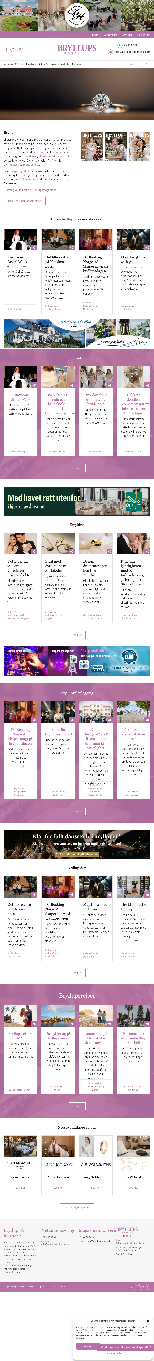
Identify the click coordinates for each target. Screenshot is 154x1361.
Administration (34, 1287)
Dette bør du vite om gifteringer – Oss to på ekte (18, 568)
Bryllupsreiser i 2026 (20, 1035)
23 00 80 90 (131, 45)
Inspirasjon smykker (16, 615)
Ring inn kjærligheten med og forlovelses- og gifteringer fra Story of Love (132, 572)
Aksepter (88, 1346)
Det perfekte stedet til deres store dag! (133, 734)
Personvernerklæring (113, 1353)
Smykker (25, 619)
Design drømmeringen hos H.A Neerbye (95, 568)
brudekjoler (30, 156)
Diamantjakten (30, 179)
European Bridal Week (17, 259)
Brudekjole (19, 309)
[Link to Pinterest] (20, 49)
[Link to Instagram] (13, 49)
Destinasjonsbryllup (95, 1087)
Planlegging (88, 309)
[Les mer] (77, 468)
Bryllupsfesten (52, 306)
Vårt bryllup (133, 1090)
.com (114, 1241)
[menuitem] (95, 34)
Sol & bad (64, 1087)
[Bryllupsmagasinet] (77, 49)
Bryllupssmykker (53, 615)
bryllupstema (127, 309)
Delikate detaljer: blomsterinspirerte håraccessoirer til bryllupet (136, 404)
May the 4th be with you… (133, 259)
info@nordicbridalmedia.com (132, 52)
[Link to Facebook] (6, 49)
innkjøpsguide (18, 171)
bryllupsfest (11, 164)
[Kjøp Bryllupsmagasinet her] (25, 201)
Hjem (95, 34)
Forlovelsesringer (129, 615)
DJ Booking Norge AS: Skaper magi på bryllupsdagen (95, 264)
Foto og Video (57, 792)
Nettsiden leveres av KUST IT (53, 1287)
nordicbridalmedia (102, 1241)
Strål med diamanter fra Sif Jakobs (56, 566)
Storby (57, 1090)
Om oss (127, 34)
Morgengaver (13, 619)
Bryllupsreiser (15, 1090)
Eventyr (26, 1090)
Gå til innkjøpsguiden (77, 1207)
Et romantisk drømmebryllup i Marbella (133, 1038)
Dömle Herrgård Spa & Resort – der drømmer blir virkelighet (96, 738)
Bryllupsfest (88, 303)
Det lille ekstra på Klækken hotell (57, 262)
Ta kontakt (144, 34)
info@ (90, 1241)
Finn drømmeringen (92, 615)
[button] (148, 1320)
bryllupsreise (31, 164)
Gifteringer (12, 612)
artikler (38, 152)
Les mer (20, 1187)
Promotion (95, 792)
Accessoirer (129, 452)
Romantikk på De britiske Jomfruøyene (95, 1038)
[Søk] (138, 64)
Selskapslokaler (52, 309)
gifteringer (45, 156)
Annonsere (110, 34)
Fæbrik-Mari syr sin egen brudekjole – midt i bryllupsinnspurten (60, 404)
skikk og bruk (61, 156)
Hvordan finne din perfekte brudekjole (96, 399)
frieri (55, 160)
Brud (9, 309)
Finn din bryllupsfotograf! (58, 731)
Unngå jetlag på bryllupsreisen (58, 1035)
